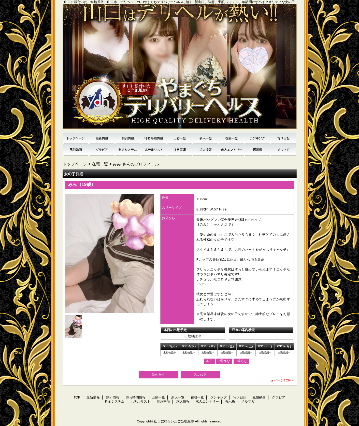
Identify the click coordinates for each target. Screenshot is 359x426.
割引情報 (128, 138)
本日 (209, 361)
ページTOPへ (284, 380)
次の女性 (200, 375)
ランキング (257, 138)
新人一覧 (206, 138)
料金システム (128, 149)
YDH (180, 68)
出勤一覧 (180, 138)
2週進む (241, 361)
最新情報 (102, 138)
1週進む (224, 361)
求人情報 (206, 149)
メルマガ (283, 149)
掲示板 (257, 149)
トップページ (75, 164)
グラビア (102, 149)
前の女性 (158, 375)
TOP (76, 138)
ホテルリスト (154, 149)
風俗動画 (76, 149)
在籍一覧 (232, 138)
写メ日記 (283, 138)
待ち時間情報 (154, 138)
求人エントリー (232, 149)
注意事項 (180, 149)
